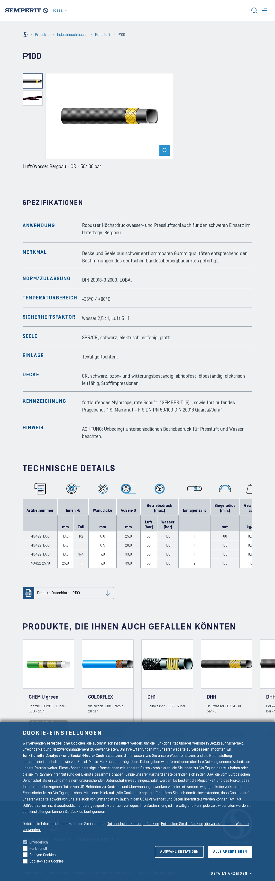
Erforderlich (38, 842)
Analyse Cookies (42, 855)
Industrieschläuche (72, 35)
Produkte (42, 35)
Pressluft (102, 35)
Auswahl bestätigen (179, 852)
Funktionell (38, 848)
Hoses (59, 10)
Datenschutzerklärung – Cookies (133, 824)
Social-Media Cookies (46, 861)
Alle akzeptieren (230, 852)
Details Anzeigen (229, 874)
